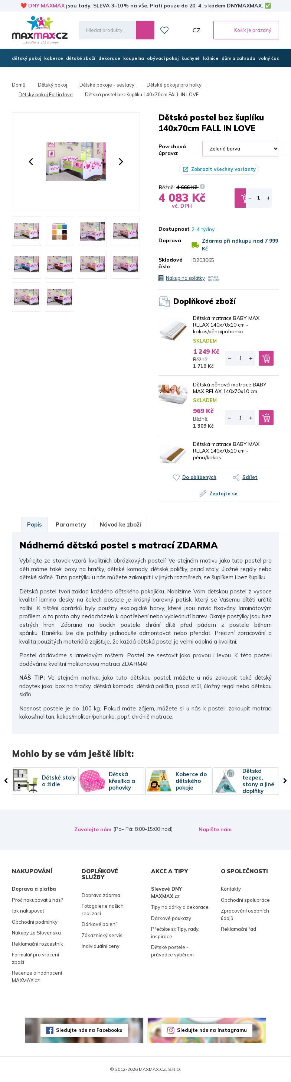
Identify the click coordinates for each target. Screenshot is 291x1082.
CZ (196, 30)
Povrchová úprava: (172, 149)
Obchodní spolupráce (245, 900)
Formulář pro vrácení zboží (35, 958)
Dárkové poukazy (171, 918)
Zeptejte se (224, 493)
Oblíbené (164, 30)
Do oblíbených (199, 477)
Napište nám (215, 829)
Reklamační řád (238, 929)
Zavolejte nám (92, 829)
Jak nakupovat (28, 911)
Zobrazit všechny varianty (223, 169)
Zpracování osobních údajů (245, 914)
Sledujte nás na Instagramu (212, 1030)
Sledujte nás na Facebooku (89, 1030)
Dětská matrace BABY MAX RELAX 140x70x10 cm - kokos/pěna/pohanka (226, 325)
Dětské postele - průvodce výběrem (172, 951)
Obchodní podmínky (35, 922)
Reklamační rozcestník (37, 944)
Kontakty (231, 889)
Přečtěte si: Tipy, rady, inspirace (175, 932)
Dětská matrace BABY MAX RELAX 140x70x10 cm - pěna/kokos (226, 451)
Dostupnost (169, 229)
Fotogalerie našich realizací (103, 909)
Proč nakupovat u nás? (37, 900)
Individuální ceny (101, 946)
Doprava (169, 240)
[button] (31, 161)
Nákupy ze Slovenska (36, 933)
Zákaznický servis (102, 935)
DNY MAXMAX (46, 5)
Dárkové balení (99, 924)
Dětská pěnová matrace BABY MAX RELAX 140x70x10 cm (230, 388)
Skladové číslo (169, 263)
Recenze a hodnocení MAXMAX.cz (37, 976)
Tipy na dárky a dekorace (180, 907)
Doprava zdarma (101, 895)
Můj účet (180, 30)
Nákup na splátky (185, 278)
